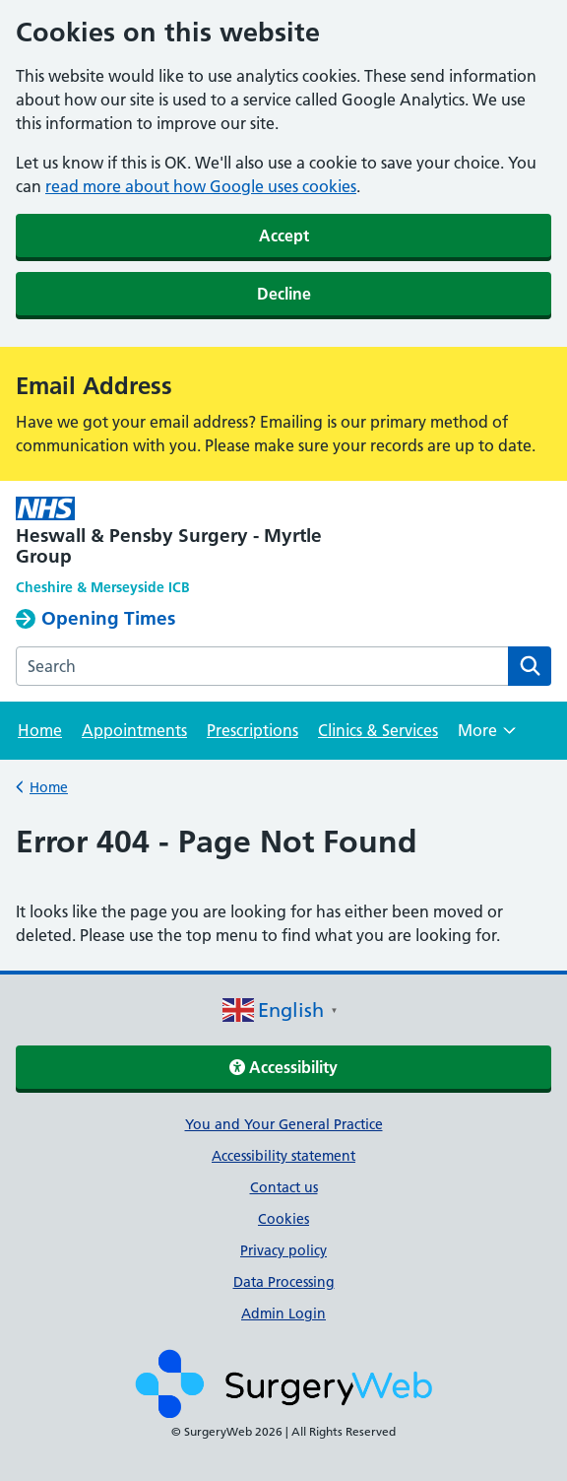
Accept (284, 235)
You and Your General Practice (284, 1124)
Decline (284, 293)
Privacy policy (283, 1250)
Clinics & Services (378, 730)
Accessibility (283, 1067)
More (487, 736)
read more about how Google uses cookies (200, 186)
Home (40, 730)
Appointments (134, 730)
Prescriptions (252, 730)
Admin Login (283, 1313)
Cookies (283, 1219)
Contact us (284, 1187)
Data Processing (284, 1282)
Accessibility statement (283, 1156)
